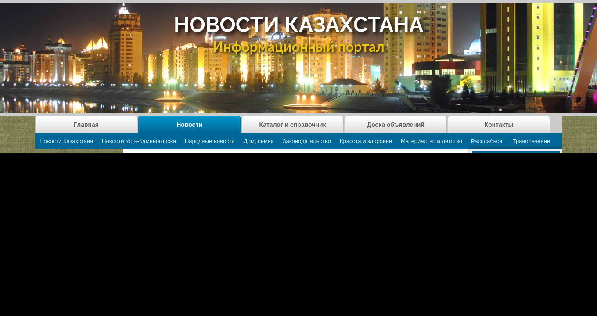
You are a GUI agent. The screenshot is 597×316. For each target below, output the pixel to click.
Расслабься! (487, 141)
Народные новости (210, 141)
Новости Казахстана (66, 141)
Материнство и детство (431, 141)
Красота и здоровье (366, 141)
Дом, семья (259, 141)
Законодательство (307, 141)
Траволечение (531, 141)
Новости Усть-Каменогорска (139, 141)
